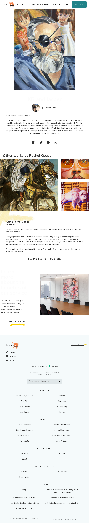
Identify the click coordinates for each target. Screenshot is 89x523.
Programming (62, 406)
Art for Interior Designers (24, 430)
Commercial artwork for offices (62, 497)
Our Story (62, 401)
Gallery (24, 471)
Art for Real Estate (62, 424)
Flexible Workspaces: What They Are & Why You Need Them (62, 491)
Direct (24, 459)
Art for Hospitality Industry (62, 435)
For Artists (24, 441)
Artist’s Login (61, 441)
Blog (24, 489)
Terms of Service (71, 519)
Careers (62, 412)
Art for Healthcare (61, 430)
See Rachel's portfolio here (44, 259)
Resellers (24, 453)
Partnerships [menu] (45, 4)
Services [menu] (38, 4)
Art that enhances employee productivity (62, 503)
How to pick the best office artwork (24, 503)
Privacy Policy (57, 519)
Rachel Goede (51, 108)
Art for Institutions (24, 435)
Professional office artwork (24, 497)
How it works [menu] (31, 4)
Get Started (79, 4)
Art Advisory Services (24, 395)
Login (67, 4)
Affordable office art (24, 508)
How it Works (24, 406)
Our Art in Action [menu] (55, 4)
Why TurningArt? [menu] (22, 4)
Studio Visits (24, 477)
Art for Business (24, 424)
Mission (62, 395)
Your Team (24, 412)
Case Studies (62, 471)
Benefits (24, 401)
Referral (62, 453)
